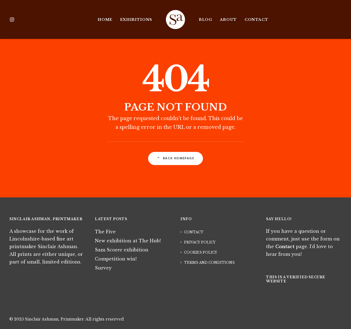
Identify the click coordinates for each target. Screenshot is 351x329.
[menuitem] (16, 19)
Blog (205, 19)
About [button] (228, 19)
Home (105, 19)
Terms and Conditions (209, 262)
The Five (105, 231)
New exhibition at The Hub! (128, 240)
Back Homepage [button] (175, 158)
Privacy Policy (200, 242)
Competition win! (116, 259)
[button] (16, 19)
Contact (256, 19)
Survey (103, 268)
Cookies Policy (200, 252)
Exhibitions (136, 19)
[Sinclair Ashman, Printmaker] (175, 19)
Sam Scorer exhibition (121, 250)
